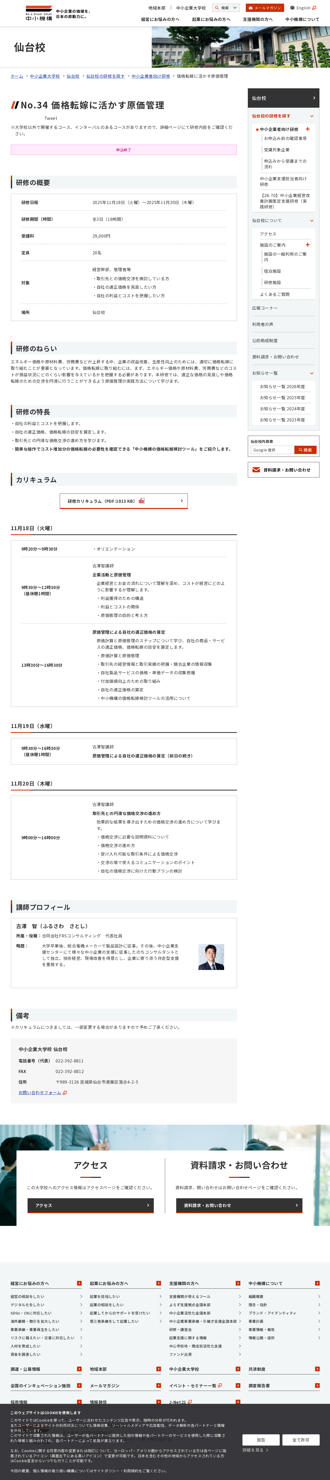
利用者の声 (263, 324)
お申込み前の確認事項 (285, 138)
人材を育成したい (26, 1346)
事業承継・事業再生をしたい (35, 1329)
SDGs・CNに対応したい (31, 1312)
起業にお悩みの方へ (211, 19)
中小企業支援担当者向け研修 (283, 181)
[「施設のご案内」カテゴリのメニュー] (308, 245)
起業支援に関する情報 (188, 1337)
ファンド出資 (180, 1354)
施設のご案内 (273, 245)
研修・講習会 (180, 1329)
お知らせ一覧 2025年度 (282, 397)
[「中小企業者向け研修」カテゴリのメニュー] (308, 129)
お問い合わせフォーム (43, 1092)
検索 (305, 450)
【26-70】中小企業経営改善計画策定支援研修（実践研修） (285, 201)
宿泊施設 (272, 271)
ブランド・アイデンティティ (273, 1312)
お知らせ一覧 (265, 373)
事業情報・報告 (262, 1329)
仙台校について (267, 220)
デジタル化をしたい (28, 1304)
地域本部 (157, 8)
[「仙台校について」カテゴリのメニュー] (312, 220)
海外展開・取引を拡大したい (35, 1321)
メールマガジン (125, 1385)
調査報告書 (284, 1385)
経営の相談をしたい (28, 1296)
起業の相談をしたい (107, 1304)
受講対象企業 (277, 149)
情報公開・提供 (262, 1337)
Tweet (50, 118)
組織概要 (256, 1296)
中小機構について (302, 19)
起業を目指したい (105, 1296)
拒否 (261, 1440)
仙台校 (73, 76)
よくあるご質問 (275, 294)
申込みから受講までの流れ (285, 164)
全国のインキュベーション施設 (46, 1385)
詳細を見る (253, 1450)
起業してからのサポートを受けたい (120, 1312)
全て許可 (301, 1440)
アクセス (268, 234)
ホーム (17, 76)
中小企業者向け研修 (151, 76)
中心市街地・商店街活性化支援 (195, 1346)
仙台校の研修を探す (105, 76)
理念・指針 (258, 1304)
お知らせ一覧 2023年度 (282, 420)
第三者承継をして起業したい (114, 1321)
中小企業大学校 (191, 8)
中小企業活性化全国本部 (190, 1312)
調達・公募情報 (46, 1369)
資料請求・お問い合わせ (275, 357)
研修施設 (272, 282)
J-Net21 (204, 1402)
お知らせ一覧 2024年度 (282, 408)
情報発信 (125, 1402)
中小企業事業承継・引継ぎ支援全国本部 (203, 1321)
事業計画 (256, 1321)
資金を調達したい (26, 1354)
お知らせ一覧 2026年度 (282, 386)
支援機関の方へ (258, 19)
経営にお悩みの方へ (160, 19)
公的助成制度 (265, 340)
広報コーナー (265, 308)
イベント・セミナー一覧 (204, 1385)
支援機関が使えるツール (190, 1296)
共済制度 (284, 1369)
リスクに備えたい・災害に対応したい (43, 1337)
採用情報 (46, 1402)
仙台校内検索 (262, 441)
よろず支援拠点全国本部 (190, 1304)
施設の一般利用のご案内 (285, 257)
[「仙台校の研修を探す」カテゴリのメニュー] (312, 116)
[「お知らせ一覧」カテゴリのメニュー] (312, 373)
